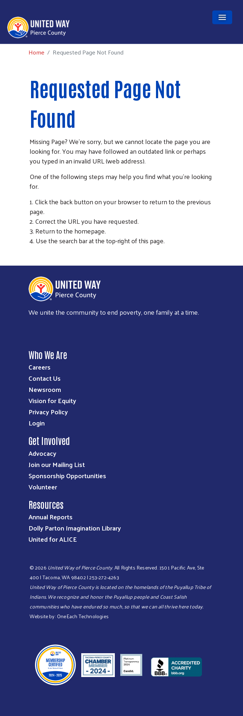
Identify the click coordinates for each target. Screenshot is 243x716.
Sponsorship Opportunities (67, 475)
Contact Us (45, 378)
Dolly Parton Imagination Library (75, 527)
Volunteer (43, 486)
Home (36, 52)
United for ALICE (53, 539)
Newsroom (45, 389)
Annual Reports (51, 516)
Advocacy (42, 453)
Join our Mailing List (57, 464)
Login (37, 422)
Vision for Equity (52, 400)
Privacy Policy (48, 411)
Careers (40, 366)
